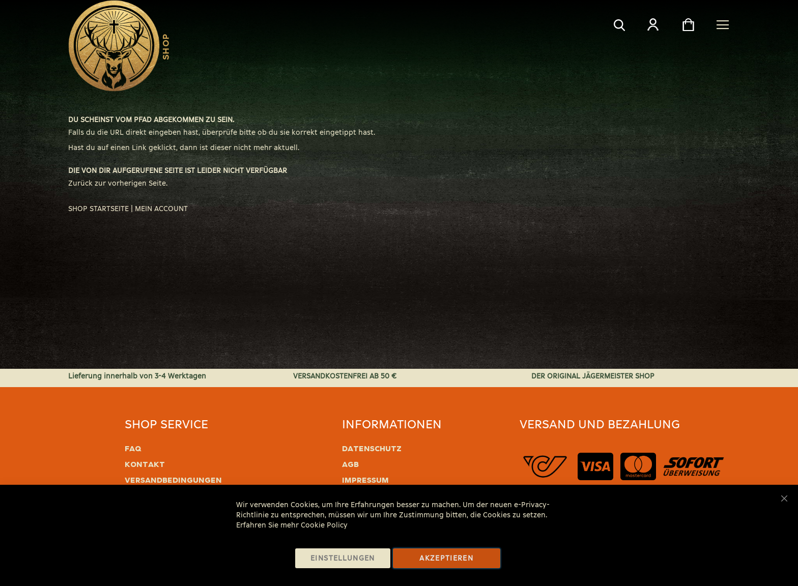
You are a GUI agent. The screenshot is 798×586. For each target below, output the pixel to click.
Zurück (80, 183)
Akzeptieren (446, 558)
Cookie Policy (324, 525)
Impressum (365, 480)
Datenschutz (372, 448)
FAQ (133, 448)
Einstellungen (342, 558)
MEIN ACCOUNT (161, 208)
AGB (350, 464)
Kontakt (145, 464)
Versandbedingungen (173, 480)
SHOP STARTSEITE (98, 208)
